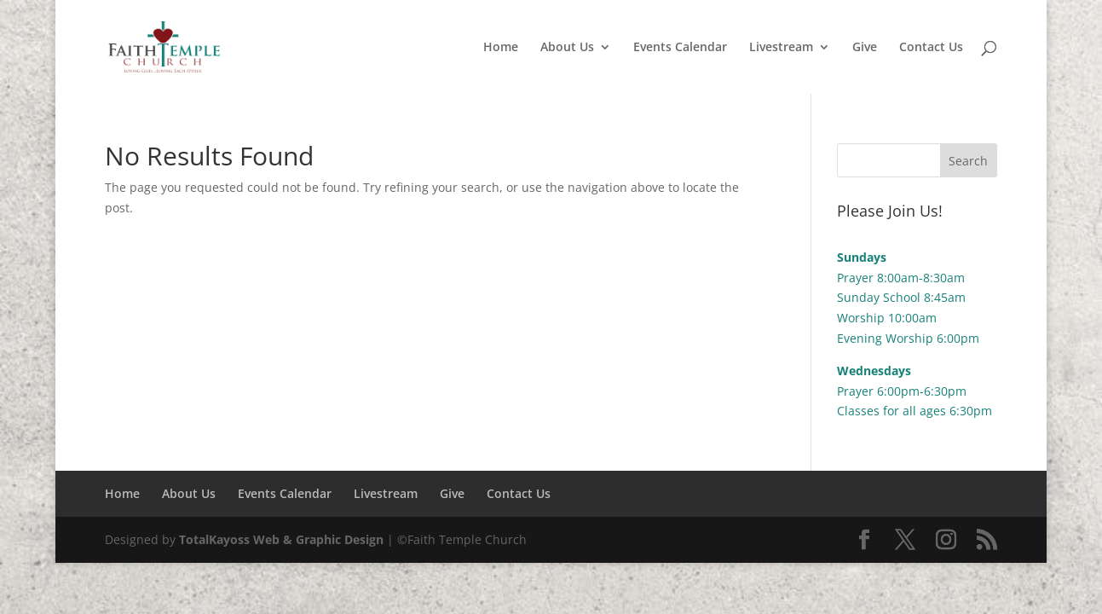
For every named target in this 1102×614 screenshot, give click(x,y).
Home (500, 48)
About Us (567, 48)
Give (864, 48)
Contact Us (931, 48)
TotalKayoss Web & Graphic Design (281, 539)
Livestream (781, 48)
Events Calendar (680, 48)
